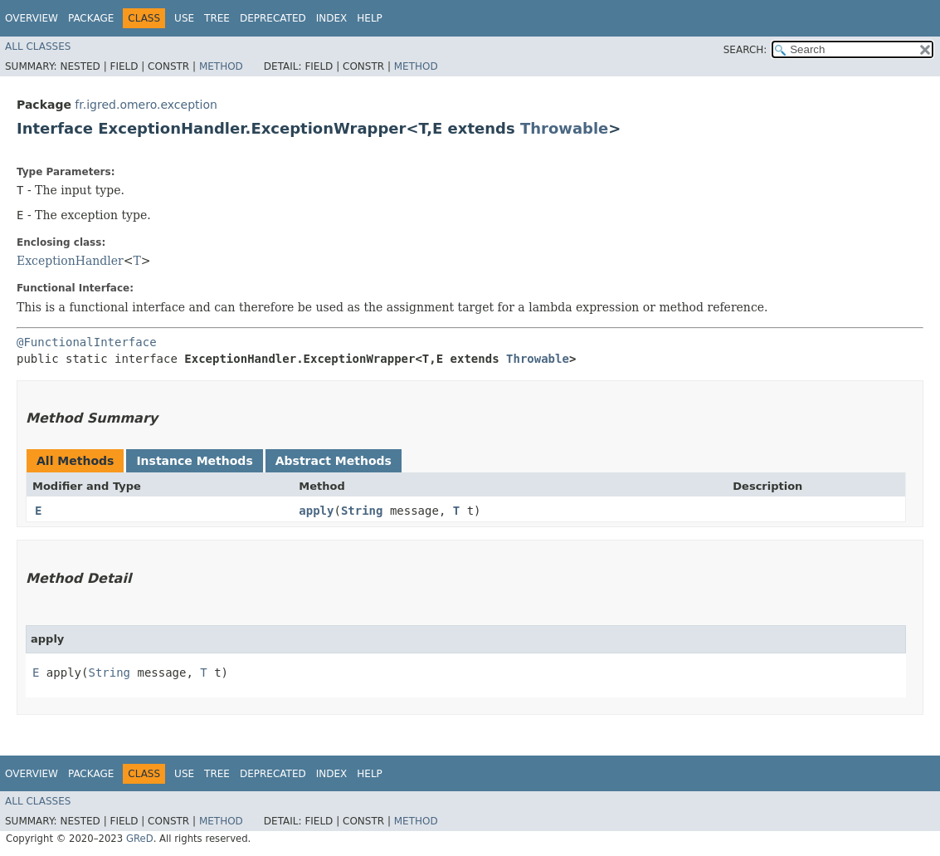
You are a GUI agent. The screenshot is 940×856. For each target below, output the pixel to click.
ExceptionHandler (70, 260)
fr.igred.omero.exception (146, 104)
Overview (31, 18)
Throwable (564, 128)
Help (369, 18)
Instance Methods (194, 460)
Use (184, 18)
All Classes (38, 46)
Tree (217, 18)
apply (316, 510)
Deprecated (273, 18)
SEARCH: (745, 50)
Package (91, 18)
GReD (139, 838)
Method (221, 66)
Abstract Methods (333, 460)
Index (332, 18)
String (362, 510)
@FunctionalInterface (87, 342)
